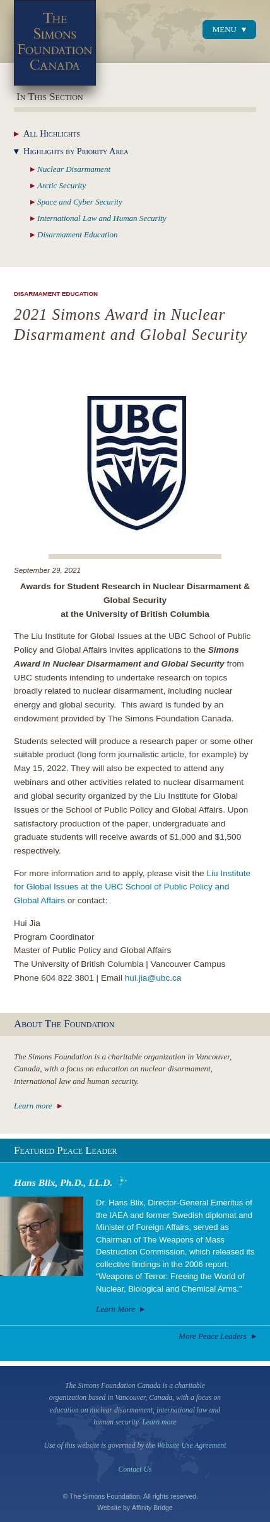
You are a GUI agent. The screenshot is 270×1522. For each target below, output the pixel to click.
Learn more (33, 1105)
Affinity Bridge (152, 1507)
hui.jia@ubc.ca (153, 978)
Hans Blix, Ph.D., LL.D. (63, 1182)
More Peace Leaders (213, 1336)
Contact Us (135, 1469)
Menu (225, 29)
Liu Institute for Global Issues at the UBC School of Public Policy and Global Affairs (132, 887)
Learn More (115, 1309)
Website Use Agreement (191, 1445)
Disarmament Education (56, 293)
